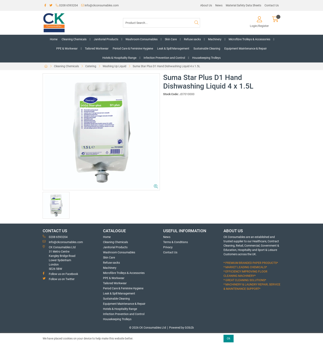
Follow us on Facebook (60, 274)
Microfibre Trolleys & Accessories (249, 39)
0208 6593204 (67, 5)
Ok (228, 338)
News (218, 5)
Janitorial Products (106, 39)
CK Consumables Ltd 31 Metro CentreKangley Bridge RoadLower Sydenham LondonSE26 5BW (59, 257)
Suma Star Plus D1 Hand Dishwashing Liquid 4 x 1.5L (166, 66)
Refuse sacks (192, 39)
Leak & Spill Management (173, 48)
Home (53, 39)
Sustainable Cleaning (206, 48)
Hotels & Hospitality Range (119, 57)
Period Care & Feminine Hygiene (133, 48)
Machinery (214, 39)
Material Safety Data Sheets (243, 5)
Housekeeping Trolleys (206, 57)
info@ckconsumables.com (100, 5)
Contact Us (271, 5)
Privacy (168, 247)
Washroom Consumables (141, 39)
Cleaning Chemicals (74, 39)
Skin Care (171, 39)
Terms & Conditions (175, 242)
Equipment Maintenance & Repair (245, 48)
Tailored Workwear (97, 48)
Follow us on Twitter (59, 279)
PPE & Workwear (67, 48)
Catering (90, 66)
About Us (206, 5)
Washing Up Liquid (114, 66)
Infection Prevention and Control (164, 57)
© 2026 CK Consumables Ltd (147, 327)
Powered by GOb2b (181, 327)
